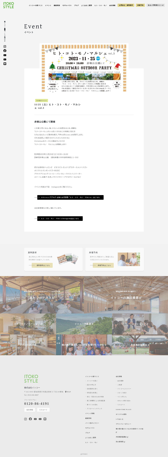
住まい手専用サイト (155, 5)
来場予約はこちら (104, 265)
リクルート (43, 410)
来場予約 (140, 5)
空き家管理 (120, 441)
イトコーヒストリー (124, 389)
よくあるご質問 (86, 5)
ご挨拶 (119, 385)
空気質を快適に (92, 393)
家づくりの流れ (92, 404)
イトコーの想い (92, 381)
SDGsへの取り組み (123, 400)
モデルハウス (67, 5)
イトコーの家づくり (36, 5)
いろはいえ (120, 419)
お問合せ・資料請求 (126, 5)
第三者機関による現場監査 (96, 400)
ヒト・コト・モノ (100, 5)
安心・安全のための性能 (95, 396)
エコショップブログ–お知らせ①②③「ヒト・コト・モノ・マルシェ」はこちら (70, 197)
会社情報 (112, 5)
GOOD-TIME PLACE (123, 409)
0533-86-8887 (31, 395)
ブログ (76, 5)
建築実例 (57, 5)
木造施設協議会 (122, 437)
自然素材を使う (92, 389)
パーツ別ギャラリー (92, 423)
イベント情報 (89, 413)
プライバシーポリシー (123, 424)
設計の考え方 (91, 385)
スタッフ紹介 (122, 393)
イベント (48, 5)
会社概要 (120, 381)
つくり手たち (122, 396)
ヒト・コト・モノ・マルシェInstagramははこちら (60, 218)
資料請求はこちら (43, 265)
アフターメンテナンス (94, 408)
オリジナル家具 (121, 414)
